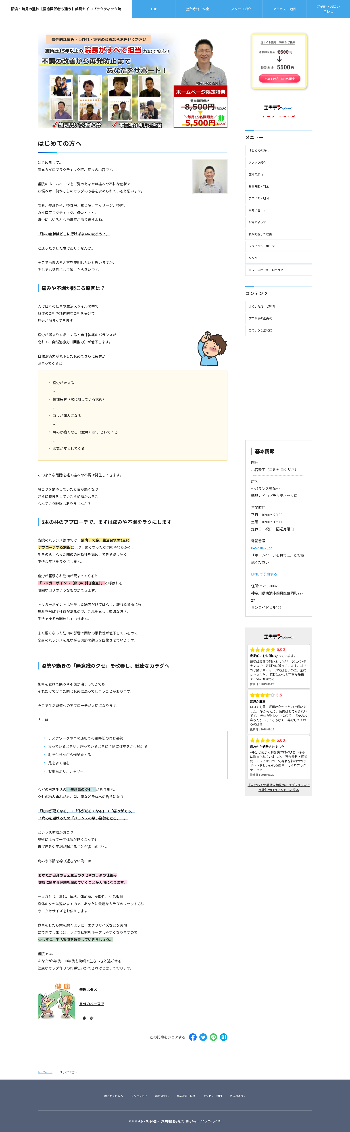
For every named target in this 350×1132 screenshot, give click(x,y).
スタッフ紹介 (139, 1095)
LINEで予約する (264, 574)
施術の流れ (162, 1095)
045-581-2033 (261, 548)
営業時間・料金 (186, 1095)
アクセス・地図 (212, 1095)
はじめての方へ (113, 1095)
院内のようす (238, 1095)
